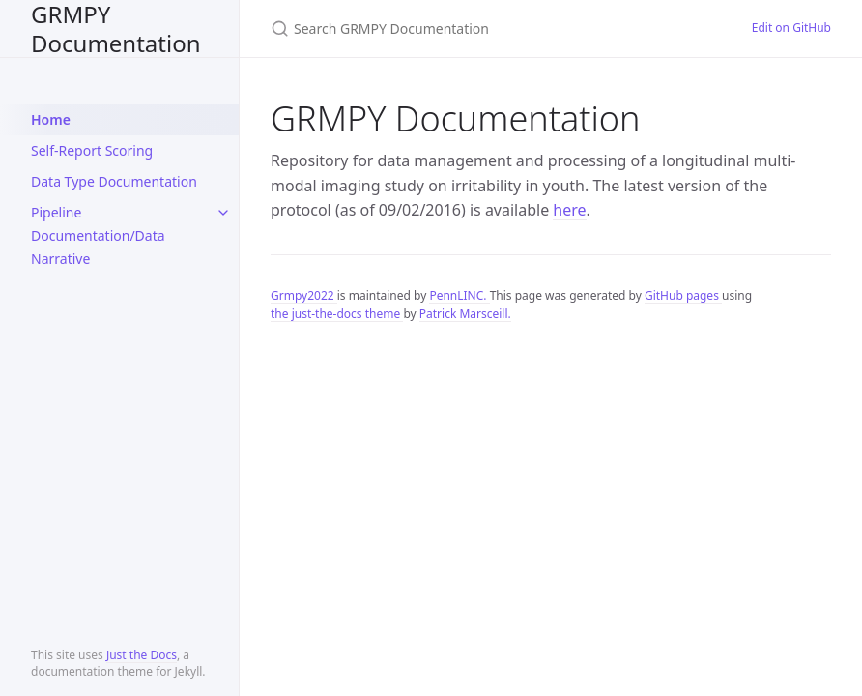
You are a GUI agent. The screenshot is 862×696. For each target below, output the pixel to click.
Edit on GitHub (791, 27)
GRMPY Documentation (116, 28)
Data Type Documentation (114, 181)
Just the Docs (141, 655)
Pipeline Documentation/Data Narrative (98, 235)
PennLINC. (459, 295)
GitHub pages (683, 295)
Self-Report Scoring (92, 150)
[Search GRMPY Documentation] (488, 28)
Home (51, 119)
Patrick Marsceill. (465, 313)
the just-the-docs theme (337, 313)
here (569, 209)
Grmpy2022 (304, 295)
